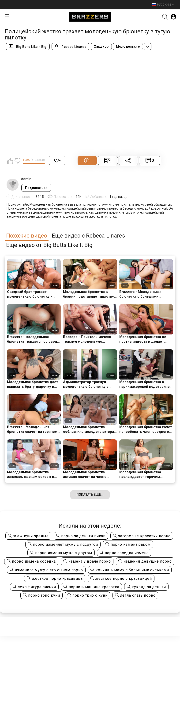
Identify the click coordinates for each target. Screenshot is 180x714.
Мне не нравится (17, 161)
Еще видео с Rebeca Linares (88, 236)
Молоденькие (128, 46)
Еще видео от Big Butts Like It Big (49, 245)
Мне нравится (10, 161)
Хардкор (101, 46)
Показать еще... (90, 494)
